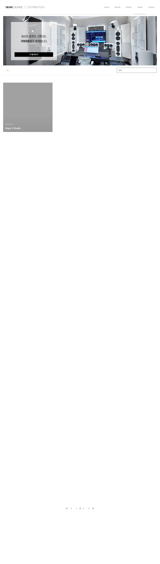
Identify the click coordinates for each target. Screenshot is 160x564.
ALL (8, 70)
